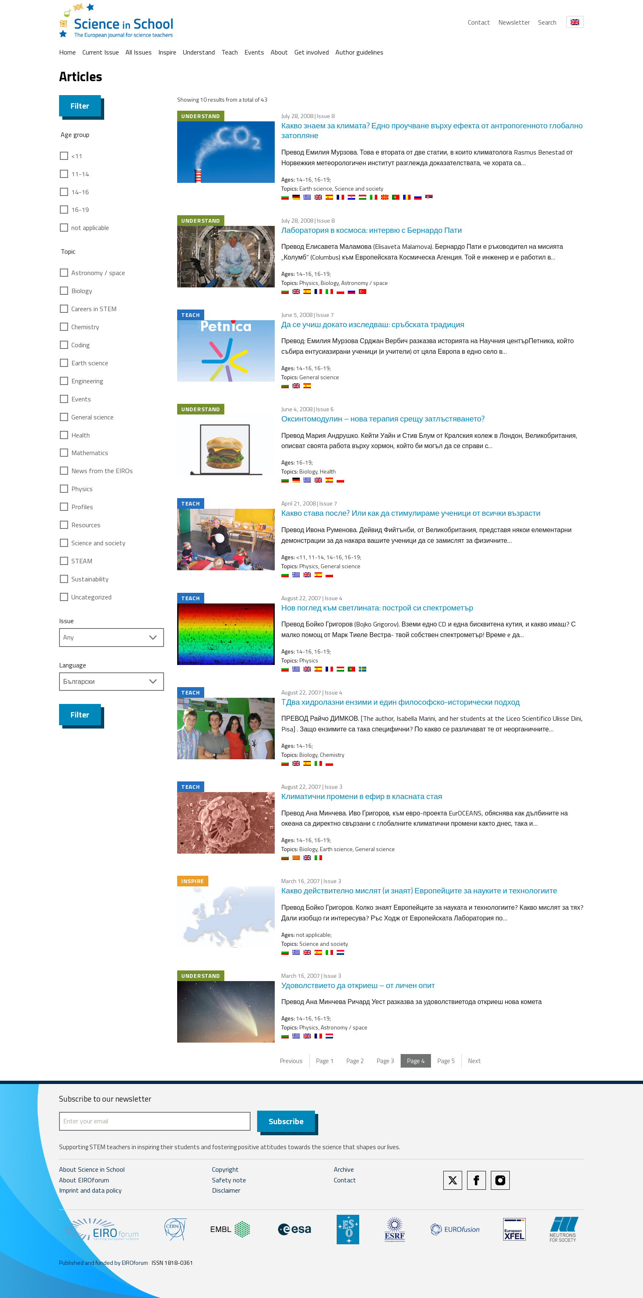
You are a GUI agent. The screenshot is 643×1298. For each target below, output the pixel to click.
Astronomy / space (98, 273)
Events (254, 52)
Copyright (225, 1169)
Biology (81, 291)
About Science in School (92, 1169)
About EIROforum (84, 1180)
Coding (80, 345)
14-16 (80, 192)
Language (72, 665)
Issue (66, 621)
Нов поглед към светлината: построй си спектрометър (377, 607)
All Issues (138, 52)
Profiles (82, 507)
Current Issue (100, 52)
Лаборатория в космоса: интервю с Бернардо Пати (371, 230)
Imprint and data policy (90, 1190)
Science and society (98, 543)
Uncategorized (91, 597)
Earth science (89, 363)
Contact (479, 22)
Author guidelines (359, 52)
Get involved (311, 52)
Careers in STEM (93, 309)
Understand (199, 52)
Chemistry (85, 327)
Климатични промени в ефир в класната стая (361, 796)
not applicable (90, 227)
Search (547, 22)
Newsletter (514, 22)
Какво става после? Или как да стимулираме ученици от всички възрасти (410, 513)
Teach (229, 52)
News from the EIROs (102, 471)
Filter (80, 105)
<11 (76, 156)
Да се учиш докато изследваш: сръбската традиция (372, 324)
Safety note (229, 1180)
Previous (291, 1061)
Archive (344, 1169)
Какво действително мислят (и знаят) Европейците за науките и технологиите (419, 890)
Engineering (87, 381)
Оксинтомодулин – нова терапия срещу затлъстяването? (383, 418)
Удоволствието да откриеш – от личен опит (358, 985)
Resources (85, 525)
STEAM (81, 561)
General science (92, 417)
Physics (82, 489)
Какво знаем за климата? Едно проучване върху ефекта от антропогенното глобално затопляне (432, 130)
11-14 (80, 174)
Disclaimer (226, 1190)
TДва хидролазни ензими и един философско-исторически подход (400, 702)
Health (80, 435)
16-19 (80, 209)
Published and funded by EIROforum (103, 1262)
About (279, 52)
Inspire (167, 52)
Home (67, 52)
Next (474, 1061)
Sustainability (90, 579)
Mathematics (89, 453)
